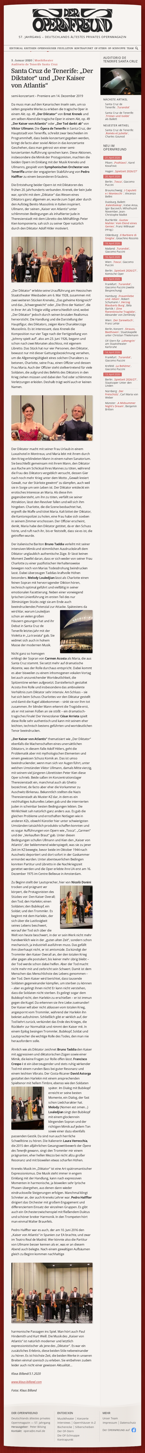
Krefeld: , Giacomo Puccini (118, 367)
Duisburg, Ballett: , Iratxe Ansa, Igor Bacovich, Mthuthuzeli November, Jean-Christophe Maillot (121, 208)
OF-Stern (100, 48)
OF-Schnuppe (117, 48)
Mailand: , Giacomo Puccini (117, 250)
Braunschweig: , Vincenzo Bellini (120, 193)
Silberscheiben (84, 1427)
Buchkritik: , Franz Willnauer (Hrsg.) (121, 225)
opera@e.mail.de (34, 1431)
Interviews (63, 1422)
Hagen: (121, 171)
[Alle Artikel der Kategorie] (120, 81)
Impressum (110, 1422)
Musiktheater (44, 60)
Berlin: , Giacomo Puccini (119, 183)
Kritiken (30, 48)
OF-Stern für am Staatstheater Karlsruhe (120, 344)
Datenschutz (128, 1422)
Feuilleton (65, 48)
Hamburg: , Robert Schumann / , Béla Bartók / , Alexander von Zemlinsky (120, 306)
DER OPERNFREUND (24, 1413)
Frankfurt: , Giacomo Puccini (118, 359)
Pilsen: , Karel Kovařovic (120, 164)
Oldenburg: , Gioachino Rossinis (121, 237)
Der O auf (116, 1430)
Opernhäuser (47, 48)
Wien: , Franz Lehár (119, 322)
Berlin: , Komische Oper (121, 272)
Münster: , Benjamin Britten (121, 406)
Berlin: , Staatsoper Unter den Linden (121, 382)
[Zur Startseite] (72, 20)
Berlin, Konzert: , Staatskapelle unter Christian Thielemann (121, 332)
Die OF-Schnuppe (68, 1435)
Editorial (16, 48)
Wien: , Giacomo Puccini (119, 263)
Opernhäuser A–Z (84, 1422)
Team (130, 48)
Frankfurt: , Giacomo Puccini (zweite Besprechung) (119, 287)
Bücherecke (64, 1427)
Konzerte (83, 1418)
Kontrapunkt (83, 48)
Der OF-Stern (65, 1431)
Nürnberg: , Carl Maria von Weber (121, 394)
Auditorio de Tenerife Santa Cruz (34, 64)
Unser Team (110, 1418)
